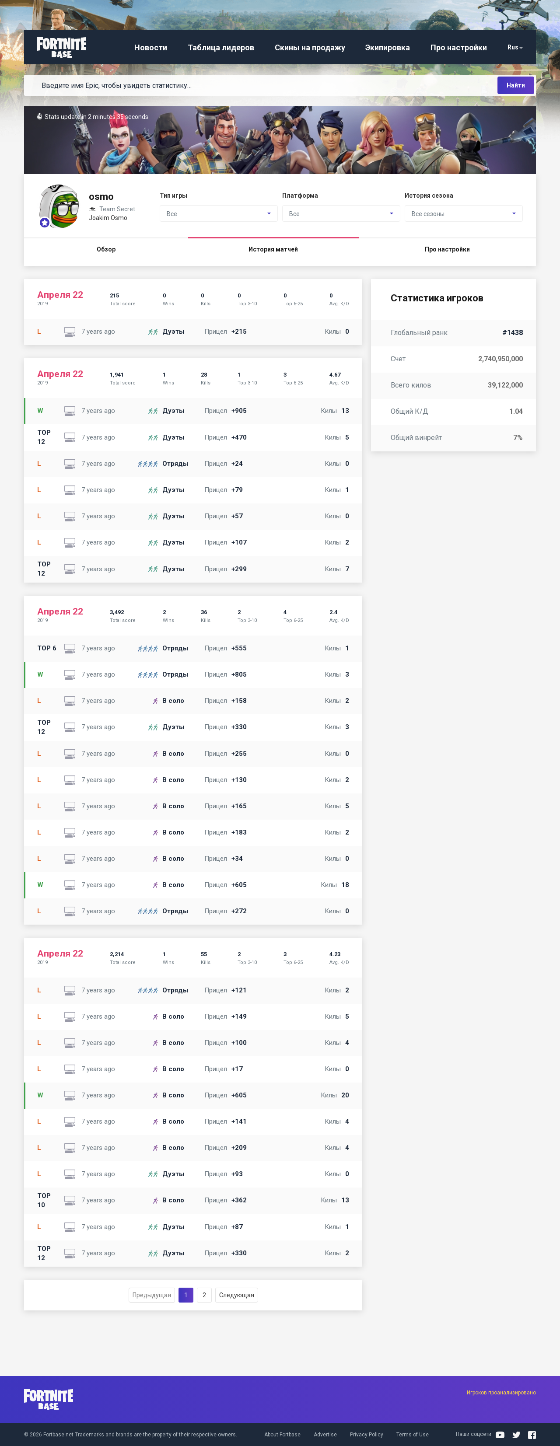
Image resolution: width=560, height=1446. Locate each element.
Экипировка (387, 47)
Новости (150, 47)
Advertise (325, 1435)
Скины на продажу (310, 47)
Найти (516, 85)
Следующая (236, 1295)
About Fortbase (282, 1435)
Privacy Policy (366, 1435)
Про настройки (458, 47)
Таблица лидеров (221, 47)
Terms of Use (412, 1435)
